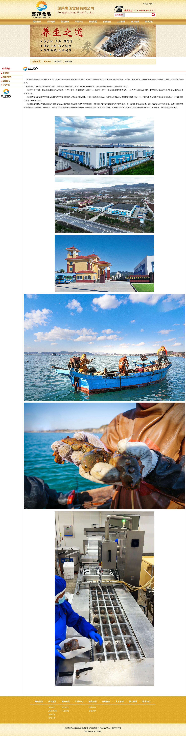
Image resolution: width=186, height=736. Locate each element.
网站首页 (47, 61)
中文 (145, 4)
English (150, 4)
